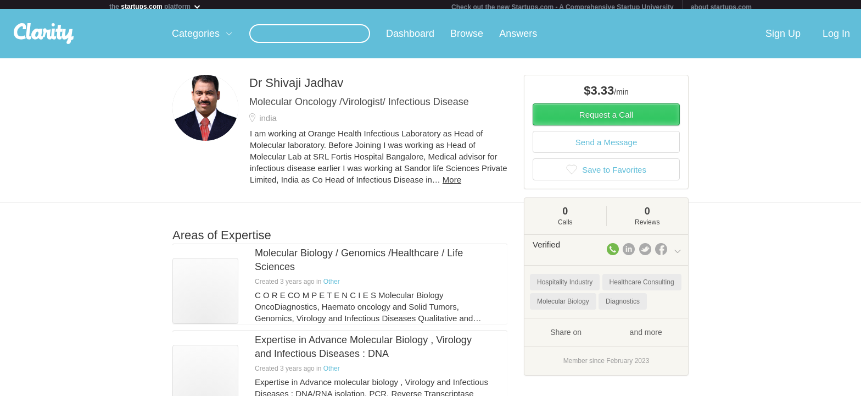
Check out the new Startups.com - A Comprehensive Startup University (562, 7)
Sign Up (783, 37)
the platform (155, 6)
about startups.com (721, 7)
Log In (836, 37)
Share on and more (606, 336)
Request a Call (606, 119)
